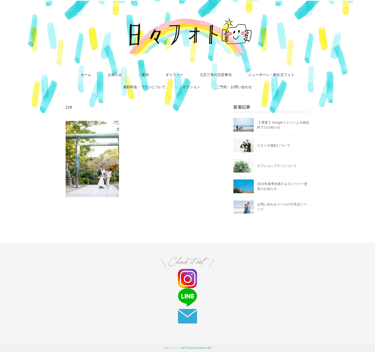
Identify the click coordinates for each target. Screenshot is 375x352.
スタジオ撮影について (273, 145)
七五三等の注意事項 (216, 75)
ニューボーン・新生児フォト (271, 75)
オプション (191, 87)
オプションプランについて (277, 166)
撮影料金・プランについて (144, 87)
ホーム (86, 75)
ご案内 (143, 75)
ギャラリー (174, 75)
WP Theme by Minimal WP (197, 348)
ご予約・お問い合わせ (234, 87)
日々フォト (172, 348)
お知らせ (115, 75)
